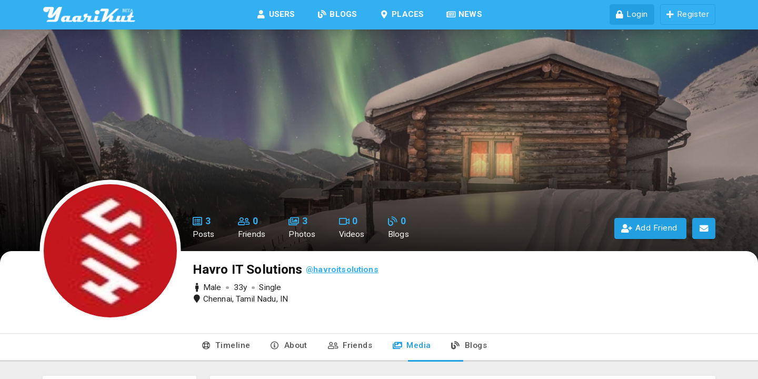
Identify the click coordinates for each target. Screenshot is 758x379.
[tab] (226, 348)
